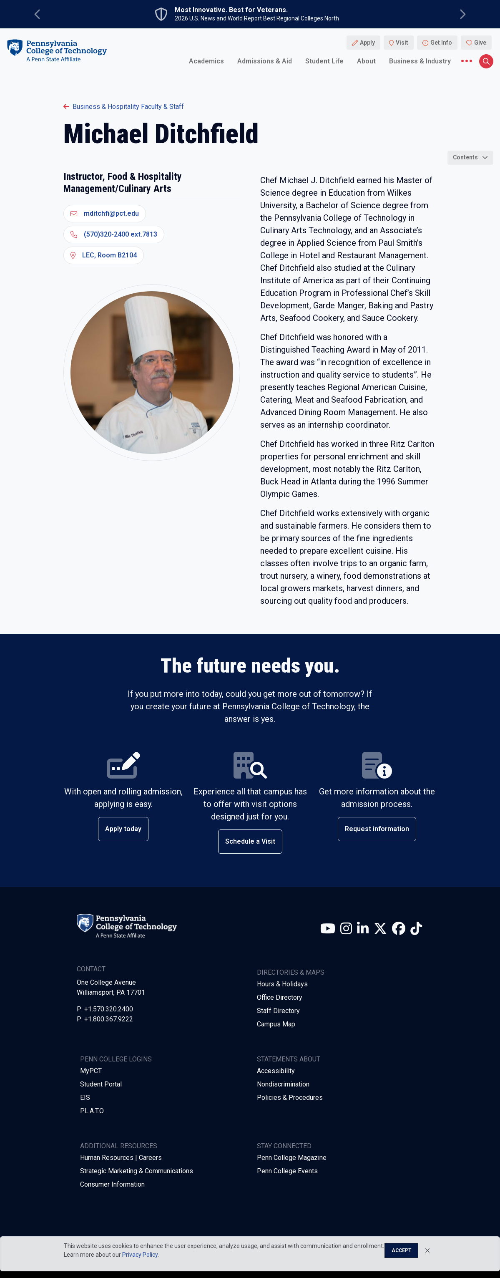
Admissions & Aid (264, 61)
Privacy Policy (140, 1254)
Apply (367, 42)
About (366, 61)
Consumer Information (112, 1184)
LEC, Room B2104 (103, 255)
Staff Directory (278, 1011)
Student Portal (101, 1084)
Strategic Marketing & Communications (136, 1171)
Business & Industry (420, 61)
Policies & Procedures (290, 1098)
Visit (402, 42)
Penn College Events (287, 1171)
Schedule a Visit (250, 841)
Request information (377, 829)
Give (480, 42)
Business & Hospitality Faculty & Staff (123, 107)
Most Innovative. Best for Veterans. (231, 10)
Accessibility (276, 1071)
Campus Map (276, 1024)
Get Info (441, 42)
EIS (85, 1098)
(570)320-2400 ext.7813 (113, 234)
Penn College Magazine (292, 1158)
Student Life (324, 61)
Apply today (123, 829)
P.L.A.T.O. (92, 1111)
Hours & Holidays (282, 984)
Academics (206, 61)
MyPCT (91, 1071)
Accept (401, 1250)
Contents (465, 157)
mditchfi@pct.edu (104, 213)
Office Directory (279, 997)
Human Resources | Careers (121, 1158)
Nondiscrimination (283, 1084)
